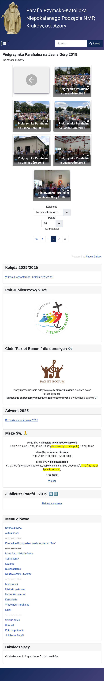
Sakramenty (12, 558)
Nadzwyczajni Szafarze (18, 574)
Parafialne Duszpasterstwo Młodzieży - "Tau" (30, 543)
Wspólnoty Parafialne (17, 604)
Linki (8, 609)
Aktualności (12, 533)
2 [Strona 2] (53, 238)
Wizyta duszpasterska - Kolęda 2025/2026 (29, 277)
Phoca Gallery (93, 256)
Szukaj (94, 43)
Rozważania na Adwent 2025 (21, 420)
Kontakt (9, 625)
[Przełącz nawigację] (4, 43)
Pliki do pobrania (14, 630)
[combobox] (71, 43)
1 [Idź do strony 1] (48, 238)
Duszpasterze (13, 568)
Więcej (52, 481)
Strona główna (13, 527)
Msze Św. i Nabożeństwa (19, 553)
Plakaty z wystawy (52, 503)
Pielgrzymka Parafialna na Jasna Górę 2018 (74, 91)
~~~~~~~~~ (13, 538)
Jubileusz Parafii (14, 635)
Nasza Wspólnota (15, 594)
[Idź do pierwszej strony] (36, 239)
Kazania (9, 563)
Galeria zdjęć (12, 620)
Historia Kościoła (15, 589)
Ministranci (11, 584)
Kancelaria (11, 599)
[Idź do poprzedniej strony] (42, 239)
